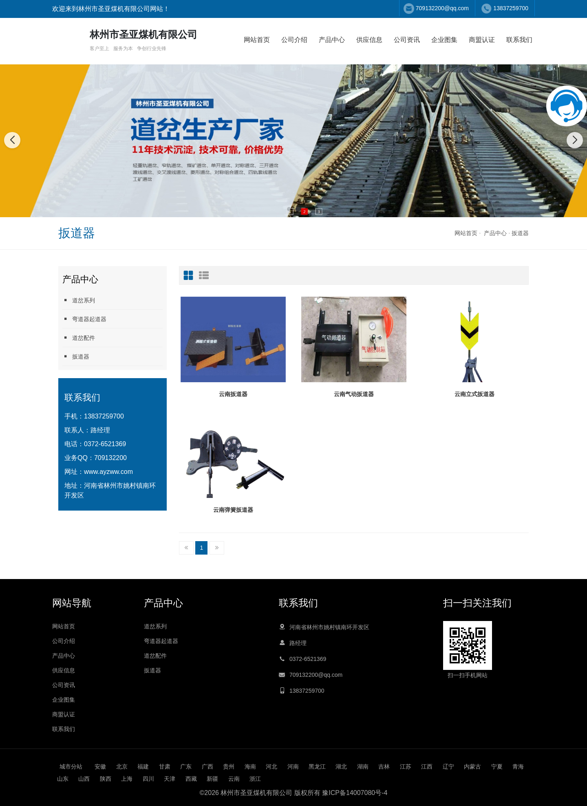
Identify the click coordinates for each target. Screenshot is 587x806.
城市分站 (71, 766)
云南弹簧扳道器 (233, 510)
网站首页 (257, 39)
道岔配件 (78, 337)
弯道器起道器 (84, 318)
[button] (289, 209)
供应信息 (369, 39)
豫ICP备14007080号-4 (354, 792)
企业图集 (444, 39)
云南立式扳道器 (474, 394)
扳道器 (520, 233)
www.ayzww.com (108, 471)
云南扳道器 (233, 394)
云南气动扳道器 (354, 394)
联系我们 (519, 39)
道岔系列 (78, 300)
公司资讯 (407, 39)
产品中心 (332, 39)
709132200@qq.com (442, 8)
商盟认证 (482, 39)
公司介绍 (294, 39)
